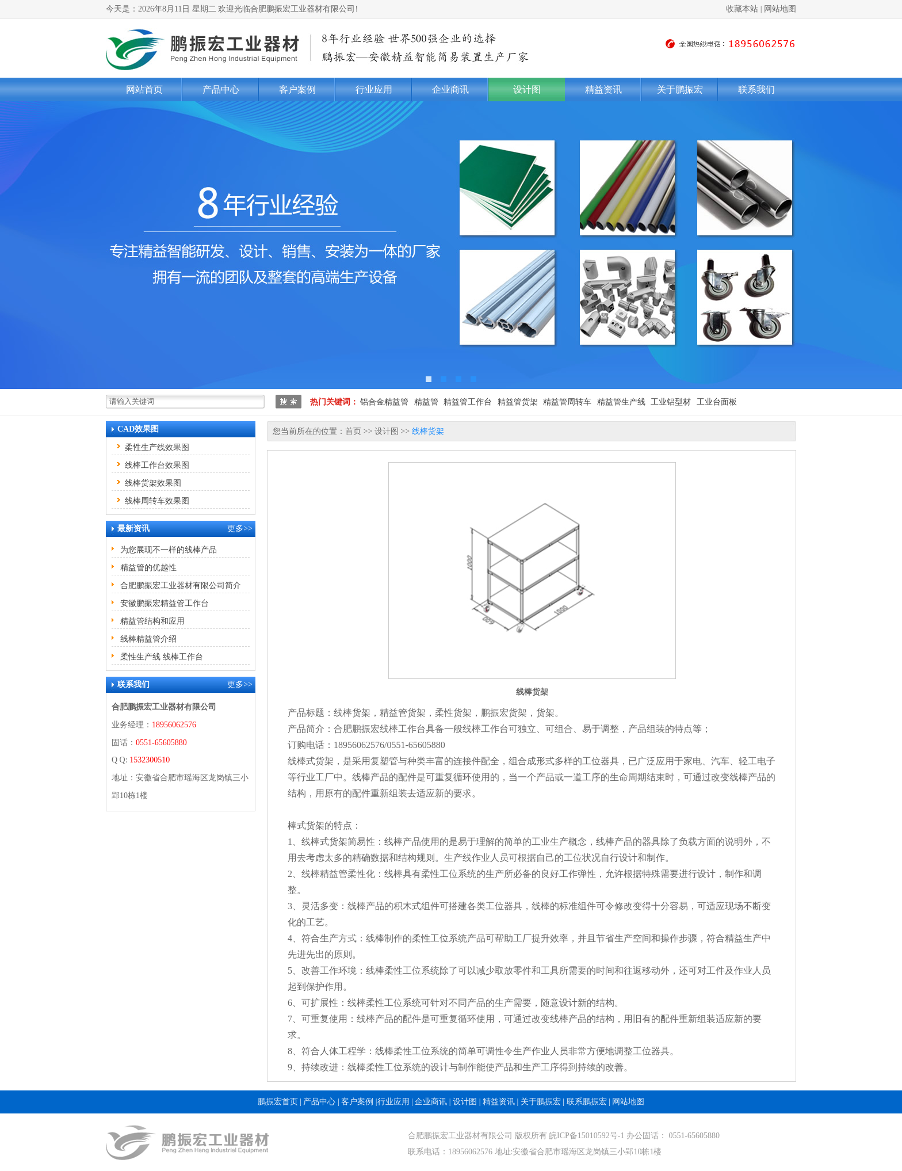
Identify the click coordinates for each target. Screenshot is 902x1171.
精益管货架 (518, 402)
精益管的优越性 (148, 567)
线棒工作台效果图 (157, 465)
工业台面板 (717, 402)
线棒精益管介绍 (148, 639)
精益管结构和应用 (152, 621)
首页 (353, 431)
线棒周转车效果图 (157, 501)
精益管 (426, 402)
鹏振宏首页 (278, 1101)
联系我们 (756, 89)
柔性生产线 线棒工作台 (161, 657)
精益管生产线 (621, 402)
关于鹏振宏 (680, 89)
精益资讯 (603, 89)
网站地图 (780, 9)
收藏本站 (742, 9)
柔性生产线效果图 (157, 447)
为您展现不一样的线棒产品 (168, 550)
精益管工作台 (468, 402)
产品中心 (220, 89)
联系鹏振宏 (587, 1101)
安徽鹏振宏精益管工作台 (164, 603)
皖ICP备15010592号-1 (586, 1135)
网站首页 (144, 89)
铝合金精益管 (384, 402)
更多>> (240, 528)
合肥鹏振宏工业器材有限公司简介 (180, 585)
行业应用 (374, 89)
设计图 (527, 89)
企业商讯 (450, 89)
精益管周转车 (567, 402)
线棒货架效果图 (153, 483)
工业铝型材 (671, 402)
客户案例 (297, 89)
